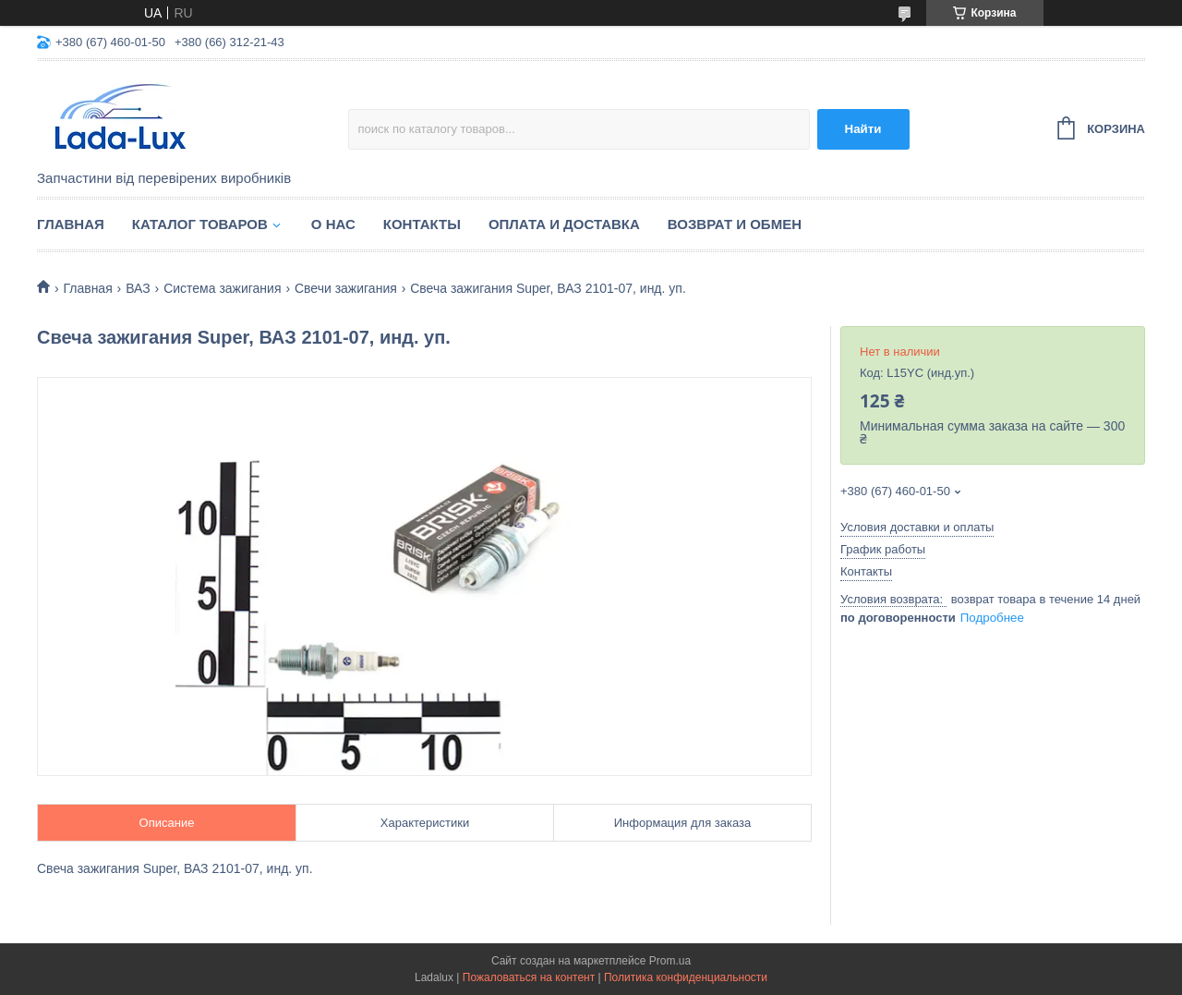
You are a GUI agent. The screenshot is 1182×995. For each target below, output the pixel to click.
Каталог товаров (200, 224)
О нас (333, 224)
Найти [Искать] (863, 129)
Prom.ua (670, 960)
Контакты (422, 224)
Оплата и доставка (564, 224)
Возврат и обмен (735, 224)
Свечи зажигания (346, 288)
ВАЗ (138, 288)
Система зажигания (222, 288)
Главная (70, 224)
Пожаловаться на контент (529, 977)
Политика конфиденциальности (685, 977)
